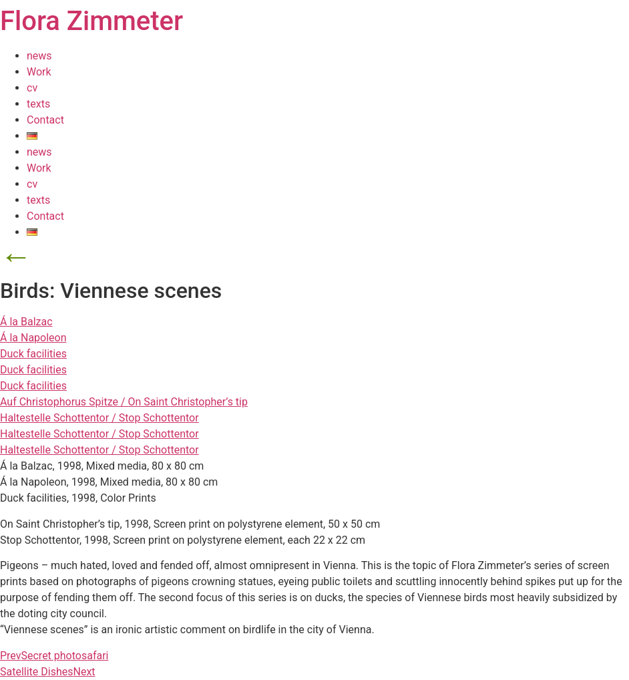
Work (39, 71)
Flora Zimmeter (91, 21)
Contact (45, 120)
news (39, 55)
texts (38, 104)
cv (32, 87)
